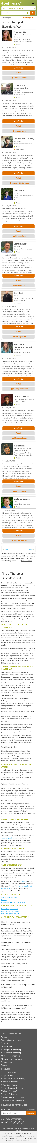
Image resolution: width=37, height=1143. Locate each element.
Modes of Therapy (10, 1082)
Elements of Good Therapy (13, 1079)
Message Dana (19, 236)
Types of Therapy (9, 1094)
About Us (6, 1037)
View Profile (18, 68)
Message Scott (19, 285)
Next (30, 549)
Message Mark (19, 491)
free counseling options (9, 897)
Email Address (7, 1109)
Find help (24, 881)
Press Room (7, 1046)
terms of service (26, 561)
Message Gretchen (19, 540)
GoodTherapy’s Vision (11, 1040)
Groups (5, 1065)
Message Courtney (19, 78)
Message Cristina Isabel (19, 183)
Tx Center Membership (11, 1053)
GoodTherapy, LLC (23, 1128)
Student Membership (11, 1056)
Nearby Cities (29, 18)
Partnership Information (12, 1059)
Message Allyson (19, 438)
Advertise (6, 1043)
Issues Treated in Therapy (13, 1097)
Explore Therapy (9, 1075)
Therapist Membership (11, 1050)
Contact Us (7, 1062)
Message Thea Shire (19, 389)
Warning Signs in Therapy (13, 1100)
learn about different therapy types (13, 902)
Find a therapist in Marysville (10, 913)
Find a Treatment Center (12, 1088)
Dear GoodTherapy (10, 1085)
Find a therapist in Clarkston (10, 911)
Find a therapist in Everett (9, 909)
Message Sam (19, 337)
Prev (6, 549)
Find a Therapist (9, 1072)
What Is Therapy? (9, 1091)
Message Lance (19, 131)
